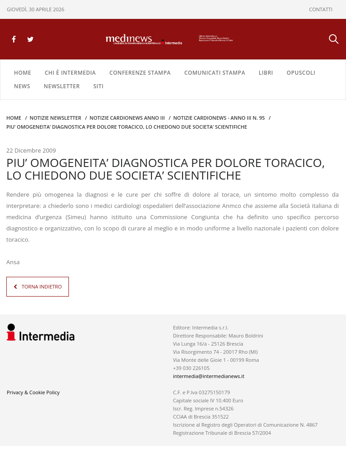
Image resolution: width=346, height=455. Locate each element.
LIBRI (266, 73)
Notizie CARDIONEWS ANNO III (127, 117)
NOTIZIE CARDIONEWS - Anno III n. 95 (218, 117)
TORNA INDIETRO (42, 286)
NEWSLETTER (62, 86)
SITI (98, 86)
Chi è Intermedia (70, 73)
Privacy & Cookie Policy (33, 392)
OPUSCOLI (301, 73)
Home (22, 73)
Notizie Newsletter (55, 117)
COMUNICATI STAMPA (214, 73)
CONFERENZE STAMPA (140, 73)
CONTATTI (320, 9)
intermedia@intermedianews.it (208, 376)
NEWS (22, 86)
